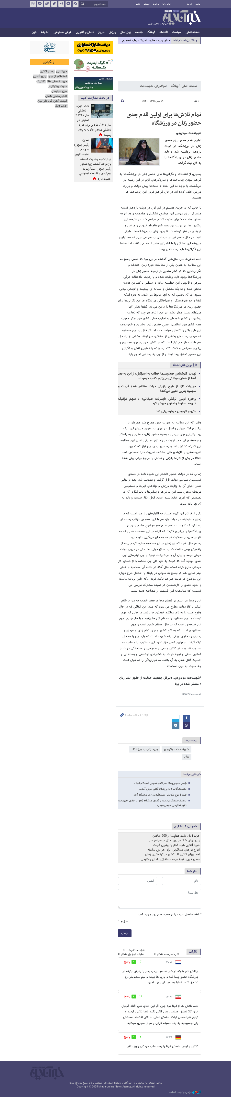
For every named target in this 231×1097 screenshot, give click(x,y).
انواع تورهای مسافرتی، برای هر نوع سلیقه (173, 849)
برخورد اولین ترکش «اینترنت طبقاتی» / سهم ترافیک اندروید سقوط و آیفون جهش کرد (157, 401)
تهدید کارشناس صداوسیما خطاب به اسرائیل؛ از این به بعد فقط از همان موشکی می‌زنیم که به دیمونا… (157, 376)
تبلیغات (146, 4)
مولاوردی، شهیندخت (153, 86)
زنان (186, 756)
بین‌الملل (125, 32)
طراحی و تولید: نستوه (185, 1092)
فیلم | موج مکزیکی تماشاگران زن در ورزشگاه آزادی (160, 795)
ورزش (112, 32)
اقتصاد (163, 32)
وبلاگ (174, 86)
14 (140, 996)
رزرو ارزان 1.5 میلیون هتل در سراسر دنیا (174, 840)
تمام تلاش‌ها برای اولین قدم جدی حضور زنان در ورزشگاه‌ (164, 119)
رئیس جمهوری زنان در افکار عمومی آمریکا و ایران (160, 783)
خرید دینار (61, 106)
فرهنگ (151, 32)
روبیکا (32, 4)
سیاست (176, 32)
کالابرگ (40, 81)
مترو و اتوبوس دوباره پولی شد (176, 411)
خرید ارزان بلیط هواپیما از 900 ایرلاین (176, 835)
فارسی (197, 4)
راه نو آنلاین (47, 71)
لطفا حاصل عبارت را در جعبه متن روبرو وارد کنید (169, 914)
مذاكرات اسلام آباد (185, 40)
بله (39, 4)
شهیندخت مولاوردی (176, 749)
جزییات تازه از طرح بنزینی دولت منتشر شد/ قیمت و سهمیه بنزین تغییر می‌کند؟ (157, 389)
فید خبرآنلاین (75, 4)
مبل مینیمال (59, 91)
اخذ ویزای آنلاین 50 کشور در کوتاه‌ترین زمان (172, 854)
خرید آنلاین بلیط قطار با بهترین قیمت (176, 845)
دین (34, 32)
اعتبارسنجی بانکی (56, 96)
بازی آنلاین (39, 76)
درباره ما (156, 4)
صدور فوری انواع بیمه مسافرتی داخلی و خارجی (170, 859)
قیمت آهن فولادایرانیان (52, 101)
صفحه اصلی (192, 32)
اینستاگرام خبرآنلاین (61, 4)
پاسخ (127, 961)
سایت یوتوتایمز (57, 86)
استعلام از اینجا (57, 76)
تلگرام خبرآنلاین (68, 4)
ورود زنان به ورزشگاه (145, 749)
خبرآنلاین (174, 18)
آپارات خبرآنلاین (46, 4)
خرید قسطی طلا (57, 81)
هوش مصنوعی (63, 32)
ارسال (124, 933)
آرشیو (138, 4)
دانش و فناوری (85, 32)
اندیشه (45, 32)
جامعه (139, 32)
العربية (189, 4)
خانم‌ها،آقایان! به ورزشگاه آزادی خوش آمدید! (163, 789)
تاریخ (101, 32)
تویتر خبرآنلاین (54, 4)
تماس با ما (167, 4)
